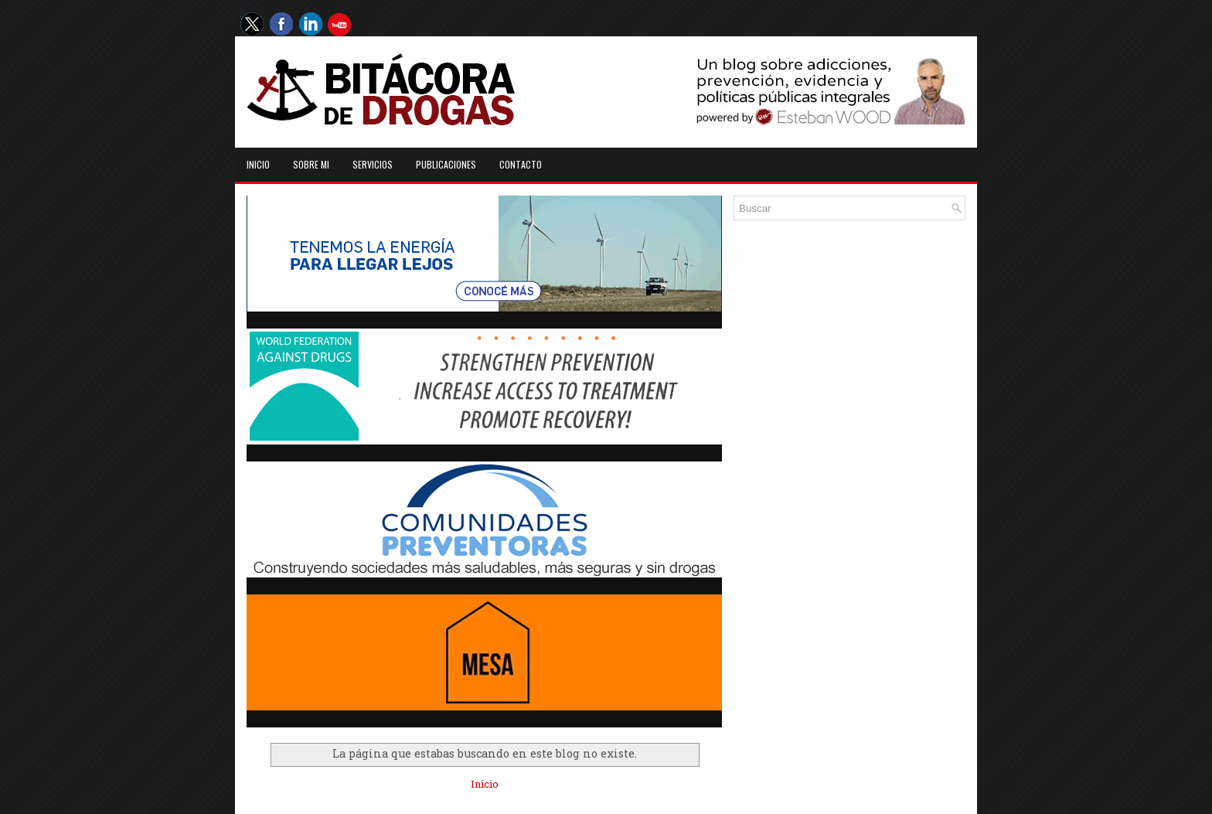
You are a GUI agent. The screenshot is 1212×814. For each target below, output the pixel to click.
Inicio (258, 164)
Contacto (520, 164)
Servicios (372, 164)
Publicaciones (446, 164)
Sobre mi (311, 164)
